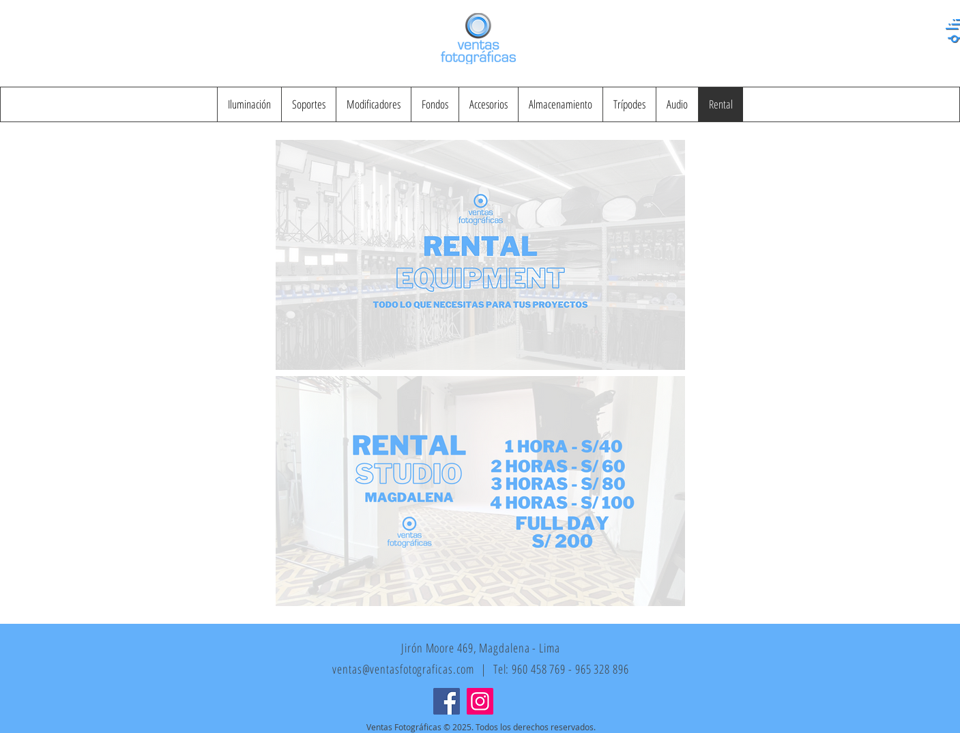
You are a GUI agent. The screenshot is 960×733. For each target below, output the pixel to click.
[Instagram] (480, 701)
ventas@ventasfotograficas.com (403, 669)
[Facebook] (446, 701)
